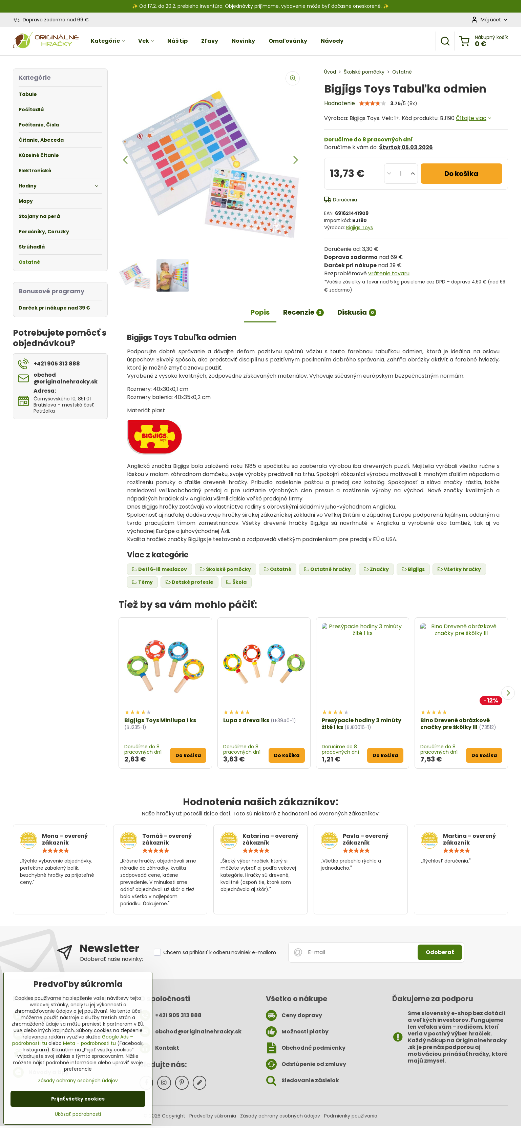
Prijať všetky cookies (78, 1098)
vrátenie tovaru (388, 273)
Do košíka (461, 173)
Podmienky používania (350, 1115)
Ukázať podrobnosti (78, 1114)
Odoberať (440, 952)
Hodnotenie (339, 103)
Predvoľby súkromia (212, 1115)
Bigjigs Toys (359, 227)
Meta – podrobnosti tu (89, 1043)
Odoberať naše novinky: (111, 959)
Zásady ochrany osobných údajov (280, 1115)
